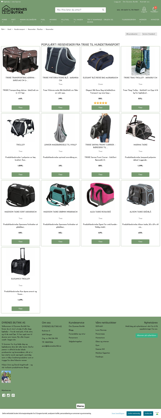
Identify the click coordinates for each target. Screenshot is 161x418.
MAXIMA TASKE (140, 145)
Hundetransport (18, 29)
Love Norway (101, 330)
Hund (4, 20)
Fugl (43, 20)
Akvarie (53, 20)
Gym (97, 345)
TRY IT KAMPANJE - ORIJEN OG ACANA (100, 21)
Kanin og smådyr (28, 20)
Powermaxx (100, 334)
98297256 (49, 342)
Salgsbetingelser (75, 342)
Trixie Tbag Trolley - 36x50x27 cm (140, 78)
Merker (142, 20)
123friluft (99, 326)
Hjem (3, 29)
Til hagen (78, 20)
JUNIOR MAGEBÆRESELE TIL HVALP (60, 145)
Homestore (100, 338)
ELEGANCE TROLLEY (20, 279)
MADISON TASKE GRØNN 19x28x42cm (60, 212)
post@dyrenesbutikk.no (51, 346)
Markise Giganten (103, 353)
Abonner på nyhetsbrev (146, 335)
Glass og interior (102, 342)
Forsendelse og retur (77, 334)
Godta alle (148, 413)
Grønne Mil (100, 349)
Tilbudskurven (129, 20)
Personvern (73, 338)
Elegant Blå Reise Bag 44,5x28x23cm (100, 78)
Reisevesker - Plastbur (34, 29)
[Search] (80, 10)
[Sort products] (149, 34)
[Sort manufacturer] (133, 34)
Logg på (117, 2)
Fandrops (99, 357)
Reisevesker (48, 29)
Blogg (71, 330)
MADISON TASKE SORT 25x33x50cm (21, 212)
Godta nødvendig (134, 413)
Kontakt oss (144, 2)
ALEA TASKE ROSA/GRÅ (100, 212)
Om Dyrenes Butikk (130, 2)
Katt (13, 20)
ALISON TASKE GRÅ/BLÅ (140, 212)
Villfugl (65, 20)
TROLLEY (20, 145)
